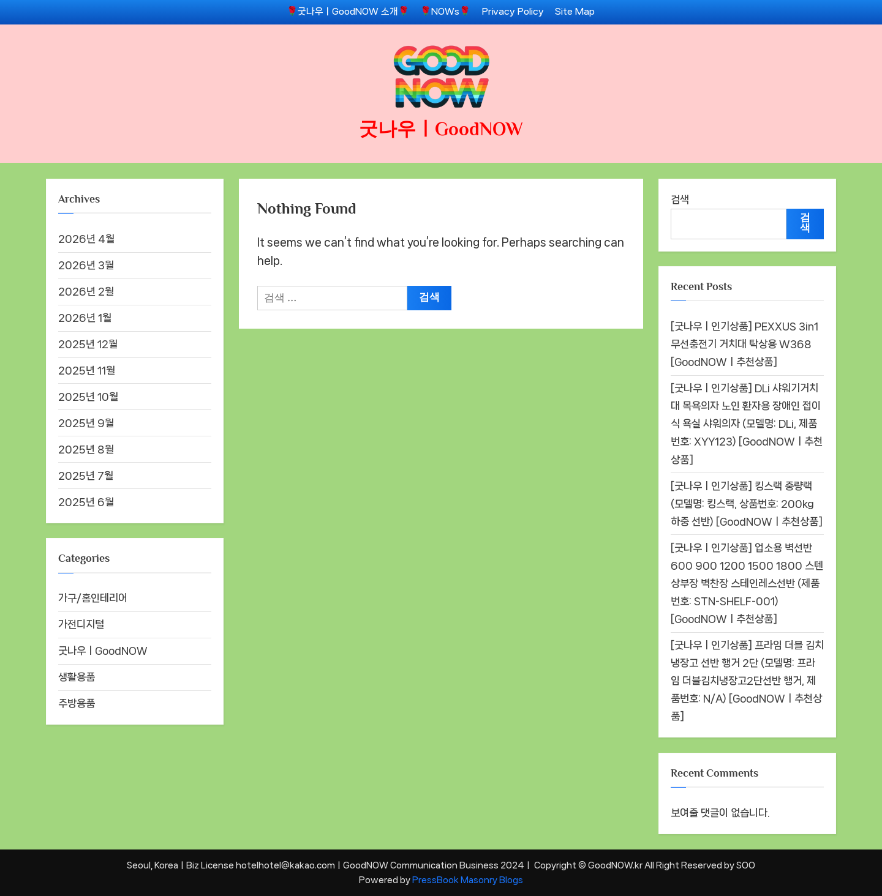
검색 (680, 199)
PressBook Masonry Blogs (467, 879)
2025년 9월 (86, 422)
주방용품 (76, 703)
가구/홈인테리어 (92, 597)
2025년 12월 (88, 343)
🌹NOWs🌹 (445, 12)
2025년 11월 (86, 370)
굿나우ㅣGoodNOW (441, 129)
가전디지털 (81, 624)
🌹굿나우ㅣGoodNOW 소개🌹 (348, 12)
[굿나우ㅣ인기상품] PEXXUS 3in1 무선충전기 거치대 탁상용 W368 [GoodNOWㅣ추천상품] (744, 344)
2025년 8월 (86, 449)
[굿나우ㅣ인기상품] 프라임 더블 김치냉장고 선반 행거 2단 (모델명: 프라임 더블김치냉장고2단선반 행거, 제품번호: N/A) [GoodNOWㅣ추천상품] (747, 681)
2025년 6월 (86, 501)
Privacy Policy (513, 12)
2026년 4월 (86, 238)
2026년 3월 (86, 265)
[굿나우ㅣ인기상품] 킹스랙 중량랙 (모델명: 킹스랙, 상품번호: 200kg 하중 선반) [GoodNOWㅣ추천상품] (747, 503)
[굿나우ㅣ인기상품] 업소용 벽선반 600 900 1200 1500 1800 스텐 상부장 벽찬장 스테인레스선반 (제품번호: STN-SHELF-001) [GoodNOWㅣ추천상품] (747, 583)
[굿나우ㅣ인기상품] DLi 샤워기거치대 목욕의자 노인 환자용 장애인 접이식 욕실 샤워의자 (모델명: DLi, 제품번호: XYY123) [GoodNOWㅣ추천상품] (747, 424)
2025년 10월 (88, 396)
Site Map (575, 12)
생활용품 (76, 676)
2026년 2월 (86, 291)
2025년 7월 (85, 475)
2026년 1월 (84, 317)
